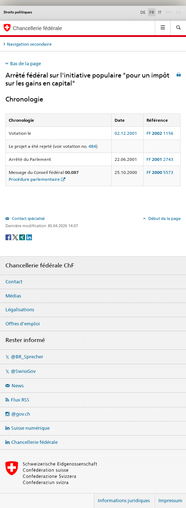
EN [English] (178, 12)
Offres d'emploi (22, 323)
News (18, 385)
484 (92, 146)
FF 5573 (159, 172)
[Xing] (22, 237)
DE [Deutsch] (142, 12)
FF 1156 (159, 133)
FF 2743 (159, 159)
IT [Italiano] (159, 12)
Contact (13, 281)
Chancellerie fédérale (34, 442)
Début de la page (164, 218)
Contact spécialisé (28, 218)
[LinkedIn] (29, 237)
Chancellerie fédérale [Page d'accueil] (37, 28)
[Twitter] (15, 237)
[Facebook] (8, 237)
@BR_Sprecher (27, 356)
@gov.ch (20, 414)
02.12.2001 (126, 133)
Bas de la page (25, 63)
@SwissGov (23, 371)
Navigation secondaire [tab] (29, 44)
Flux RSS (20, 400)
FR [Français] (151, 12)
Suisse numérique (30, 428)
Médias (13, 296)
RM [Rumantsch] (168, 12)
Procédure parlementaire (34, 179)
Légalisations (19, 309)
